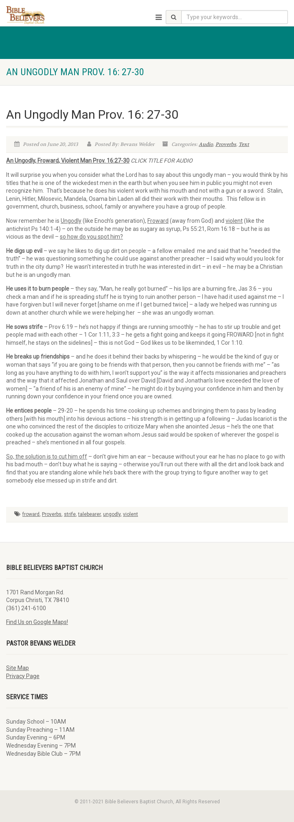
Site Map (17, 668)
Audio (206, 144)
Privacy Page (22, 676)
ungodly (112, 514)
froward (30, 514)
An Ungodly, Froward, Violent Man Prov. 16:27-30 (67, 160)
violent (130, 514)
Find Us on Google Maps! (37, 622)
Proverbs (225, 144)
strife (70, 514)
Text (244, 144)
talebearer (89, 514)
